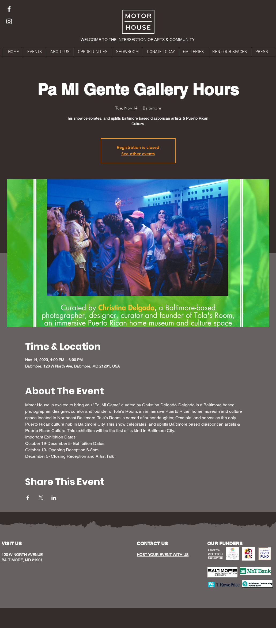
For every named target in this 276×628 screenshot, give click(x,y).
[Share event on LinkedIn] (53, 497)
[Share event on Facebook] (27, 497)
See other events (138, 153)
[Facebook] (9, 9)
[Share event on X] (40, 497)
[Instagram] (9, 21)
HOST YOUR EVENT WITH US (162, 555)
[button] (138, 39)
